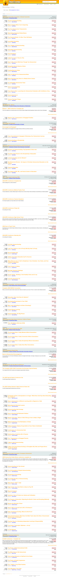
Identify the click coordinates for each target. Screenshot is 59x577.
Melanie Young (14, 569)
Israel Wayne (14, 150)
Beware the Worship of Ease (15, 503)
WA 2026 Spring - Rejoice (8, 104)
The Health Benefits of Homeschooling (18, 478)
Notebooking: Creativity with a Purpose (18, 434)
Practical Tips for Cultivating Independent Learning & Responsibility (25, 521)
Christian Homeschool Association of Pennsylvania (20, 365)
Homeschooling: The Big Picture (16, 313)
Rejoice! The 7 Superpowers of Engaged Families (20, 117)
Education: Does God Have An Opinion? (18, 297)
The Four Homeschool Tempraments (17, 29)
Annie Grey (13, 38)
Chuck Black (14, 302)
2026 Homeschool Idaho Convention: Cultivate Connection (16, 16)
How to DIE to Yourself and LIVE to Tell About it (20, 507)
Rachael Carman (14, 467)
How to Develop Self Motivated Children (18, 413)
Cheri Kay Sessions (15, 406)
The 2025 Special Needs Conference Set (13, 377)
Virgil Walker (14, 164)
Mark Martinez (14, 79)
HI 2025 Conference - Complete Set (11, 539)
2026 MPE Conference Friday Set (11, 208)
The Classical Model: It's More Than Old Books (20, 37)
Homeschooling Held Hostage (15, 409)
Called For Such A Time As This (16, 58)
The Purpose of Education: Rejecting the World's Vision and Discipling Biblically (28, 499)
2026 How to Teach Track (9, 226)
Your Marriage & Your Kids (14, 568)
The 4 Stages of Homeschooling (16, 45)
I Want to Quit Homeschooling (15, 442)
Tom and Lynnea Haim (15, 271)
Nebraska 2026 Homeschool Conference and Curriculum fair (16, 145)
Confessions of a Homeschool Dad (17, 430)
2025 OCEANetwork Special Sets (10, 350)
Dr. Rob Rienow (14, 557)
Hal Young (19, 569)
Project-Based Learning (14, 309)
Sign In (55, 4)
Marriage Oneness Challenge (15, 270)
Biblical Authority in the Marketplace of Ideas (19, 421)
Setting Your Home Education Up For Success (20, 256)
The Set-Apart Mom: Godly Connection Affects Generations (23, 336)
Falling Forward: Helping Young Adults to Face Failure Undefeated (25, 426)
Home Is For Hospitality (14, 86)
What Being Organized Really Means (17, 33)
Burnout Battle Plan (13, 252)
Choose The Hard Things (14, 99)
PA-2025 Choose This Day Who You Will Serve (13, 364)
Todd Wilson (14, 30)
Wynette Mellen (14, 67)
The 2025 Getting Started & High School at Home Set (16, 386)
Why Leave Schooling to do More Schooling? (19, 305)
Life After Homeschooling (14, 244)
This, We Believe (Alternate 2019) (16, 323)
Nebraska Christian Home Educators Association (19, 146)
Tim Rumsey (14, 249)
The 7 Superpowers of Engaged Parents (18, 438)
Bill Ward (13, 245)
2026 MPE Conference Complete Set (12, 181)
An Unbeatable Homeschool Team (16, 82)
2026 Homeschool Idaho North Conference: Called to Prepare (17, 319)
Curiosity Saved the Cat (14, 278)
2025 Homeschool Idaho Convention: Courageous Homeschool (17, 453)
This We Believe (12, 53)
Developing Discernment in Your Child (17, 301)
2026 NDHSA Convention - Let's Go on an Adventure (15, 284)
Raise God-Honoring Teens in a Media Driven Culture (21, 78)
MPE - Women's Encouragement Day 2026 (12, 328)
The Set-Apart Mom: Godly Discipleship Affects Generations (23, 340)
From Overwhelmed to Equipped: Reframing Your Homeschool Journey (26, 136)
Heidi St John (14, 410)
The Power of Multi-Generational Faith (17, 548)
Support (51, 4)
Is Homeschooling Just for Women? (17, 158)
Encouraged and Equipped (9, 123)
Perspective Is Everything (14, 474)
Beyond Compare (12, 491)
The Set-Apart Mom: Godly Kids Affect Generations (21, 344)
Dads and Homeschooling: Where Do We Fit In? (20, 511)
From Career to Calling (14, 266)
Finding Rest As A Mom (14, 70)
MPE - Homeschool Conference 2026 (11, 177)
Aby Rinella (13, 50)
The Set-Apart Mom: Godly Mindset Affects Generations (22, 332)
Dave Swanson (14, 141)
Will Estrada (14, 431)
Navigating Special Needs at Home (17, 66)
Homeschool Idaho (13, 18)
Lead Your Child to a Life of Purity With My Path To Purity (22, 248)
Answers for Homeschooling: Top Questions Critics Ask (22, 149)
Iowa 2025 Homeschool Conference (11, 535)
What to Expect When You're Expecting (18, 24)
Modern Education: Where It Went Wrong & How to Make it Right (24, 417)
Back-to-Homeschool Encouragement (12, 354)
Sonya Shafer (14, 263)
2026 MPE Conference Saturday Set (12, 235)
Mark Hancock (14, 118)
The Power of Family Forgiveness (16, 560)
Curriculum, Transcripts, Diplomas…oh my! (19, 525)
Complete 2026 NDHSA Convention (11, 288)
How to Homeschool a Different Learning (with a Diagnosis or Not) (25, 401)
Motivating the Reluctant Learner (16, 405)
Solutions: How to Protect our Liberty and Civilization (21, 495)
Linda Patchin (14, 492)
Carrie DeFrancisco (15, 471)
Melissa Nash (14, 96)
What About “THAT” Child (14, 482)
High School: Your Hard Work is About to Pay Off (20, 487)
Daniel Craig (14, 553)
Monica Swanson (14, 137)
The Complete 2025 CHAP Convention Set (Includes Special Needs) (20, 368)
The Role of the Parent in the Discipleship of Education (22, 153)
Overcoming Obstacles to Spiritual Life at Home (20, 556)
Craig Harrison (14, 267)
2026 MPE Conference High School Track (13, 217)
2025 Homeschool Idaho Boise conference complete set (17, 457)
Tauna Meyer (14, 522)
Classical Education (13, 167)
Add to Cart (54, 20)
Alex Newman (14, 496)
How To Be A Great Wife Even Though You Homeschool (22, 62)
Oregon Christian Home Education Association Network (21, 351)
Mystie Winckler (14, 34)
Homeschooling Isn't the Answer (16, 466)
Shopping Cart (40, 4)
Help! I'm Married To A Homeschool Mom (18, 74)
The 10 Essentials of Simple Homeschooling (19, 470)
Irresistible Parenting (13, 41)
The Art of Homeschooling (14, 20)
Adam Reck (13, 275)
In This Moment (12, 529)
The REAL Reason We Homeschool (17, 552)
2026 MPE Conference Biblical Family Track (14, 190)
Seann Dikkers (14, 306)
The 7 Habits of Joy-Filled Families (17, 564)
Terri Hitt (13, 333)
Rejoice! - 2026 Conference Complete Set (13, 108)
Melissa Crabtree (14, 402)
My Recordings (46, 4)
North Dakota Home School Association (17, 285)
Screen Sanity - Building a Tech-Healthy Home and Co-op (22, 274)
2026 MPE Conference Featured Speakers (13, 199)
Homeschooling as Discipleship (16, 140)
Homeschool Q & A (13, 95)
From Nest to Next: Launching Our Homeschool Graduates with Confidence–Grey (29, 91)
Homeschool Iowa (13, 536)
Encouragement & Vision (14, 10)
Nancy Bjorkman (14, 314)
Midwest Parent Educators (14, 178)
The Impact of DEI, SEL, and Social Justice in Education (22, 171)
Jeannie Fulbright (14, 414)
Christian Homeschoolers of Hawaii (16, 124)
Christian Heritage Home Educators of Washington (20, 105)
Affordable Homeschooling (15, 49)
